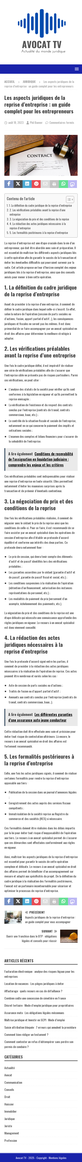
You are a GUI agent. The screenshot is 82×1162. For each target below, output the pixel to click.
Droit (7, 1096)
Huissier (9, 1104)
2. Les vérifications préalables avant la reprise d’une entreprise (37, 212)
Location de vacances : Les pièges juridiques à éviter (34, 983)
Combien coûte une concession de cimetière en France (35, 998)
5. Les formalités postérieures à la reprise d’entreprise (39, 233)
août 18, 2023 (16, 122)
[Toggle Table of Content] (68, 199)
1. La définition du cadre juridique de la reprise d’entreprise (40, 205)
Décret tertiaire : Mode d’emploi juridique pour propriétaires (39, 1005)
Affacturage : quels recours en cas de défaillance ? (33, 991)
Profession (10, 1140)
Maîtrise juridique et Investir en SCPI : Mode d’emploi (34, 1020)
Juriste (8, 1125)
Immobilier (10, 1111)
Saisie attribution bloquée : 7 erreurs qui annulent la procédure (40, 1027)
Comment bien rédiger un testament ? (26, 1034)
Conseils (9, 1089)
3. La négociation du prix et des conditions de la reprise (39, 219)
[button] (76, 68)
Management (11, 1133)
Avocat (8, 1075)
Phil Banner (36, 122)
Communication (13, 1082)
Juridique (9, 1118)
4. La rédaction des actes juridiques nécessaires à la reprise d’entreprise (38, 226)
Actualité (9, 1067)
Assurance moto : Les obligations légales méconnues (34, 1012)
